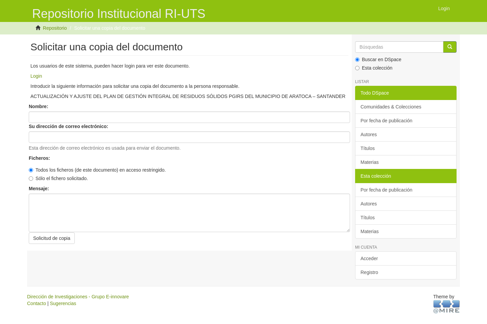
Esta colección (373, 68)
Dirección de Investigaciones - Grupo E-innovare (78, 296)
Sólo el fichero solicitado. (58, 178)
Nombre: (39, 106)
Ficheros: (40, 158)
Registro (369, 272)
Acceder (369, 258)
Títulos (368, 148)
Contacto (36, 303)
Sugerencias (63, 303)
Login (36, 76)
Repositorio (55, 28)
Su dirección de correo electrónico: (69, 126)
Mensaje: (39, 188)
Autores (369, 134)
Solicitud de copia (51, 238)
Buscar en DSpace (378, 59)
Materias (370, 162)
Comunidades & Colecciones (391, 106)
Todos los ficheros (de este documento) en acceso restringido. (97, 170)
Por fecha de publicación (386, 120)
